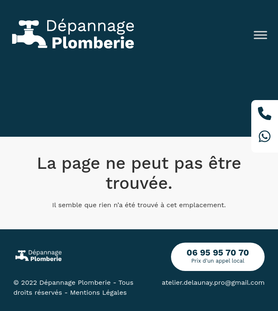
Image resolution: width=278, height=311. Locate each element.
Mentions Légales (98, 292)
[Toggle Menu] (260, 35)
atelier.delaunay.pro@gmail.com (213, 282)
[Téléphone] (264, 115)
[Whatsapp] (264, 138)
